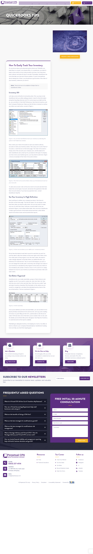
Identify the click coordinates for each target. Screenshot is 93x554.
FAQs (39, 433)
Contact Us (57, 7)
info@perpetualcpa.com (15, 449)
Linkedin (80, 441)
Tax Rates (59, 439)
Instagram (81, 436)
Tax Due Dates (60, 436)
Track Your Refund (61, 433)
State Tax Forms (61, 444)
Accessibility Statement (55, 456)
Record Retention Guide (63, 441)
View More (70, 335)
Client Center (48, 7)
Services (32, 7)
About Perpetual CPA (22, 7)
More (63, 7)
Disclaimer (43, 456)
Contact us (41, 335)
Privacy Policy (35, 456)
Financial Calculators (43, 436)
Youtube (80, 444)
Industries (39, 7)
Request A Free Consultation (70, 60)
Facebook (80, 433)
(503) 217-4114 (87, 6)
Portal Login (74, 6)
